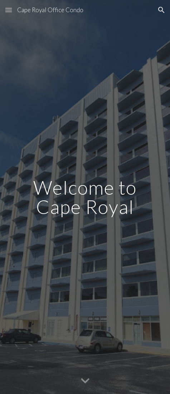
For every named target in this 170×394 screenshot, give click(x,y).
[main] (85, 197)
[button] (8, 10)
